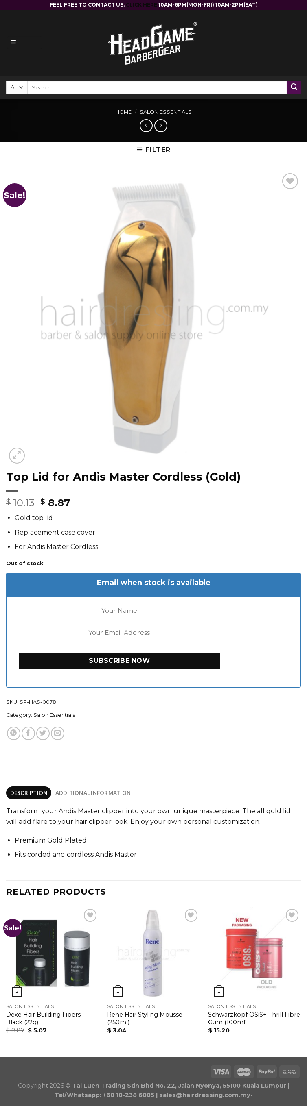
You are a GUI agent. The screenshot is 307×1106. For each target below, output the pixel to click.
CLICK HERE (142, 5)
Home (123, 112)
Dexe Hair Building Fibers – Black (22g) (45, 1018)
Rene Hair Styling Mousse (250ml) (144, 1018)
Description (29, 793)
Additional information (93, 793)
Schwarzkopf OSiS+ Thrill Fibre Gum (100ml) (254, 1018)
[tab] (28, 792)
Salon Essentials (166, 112)
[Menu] (24, 43)
